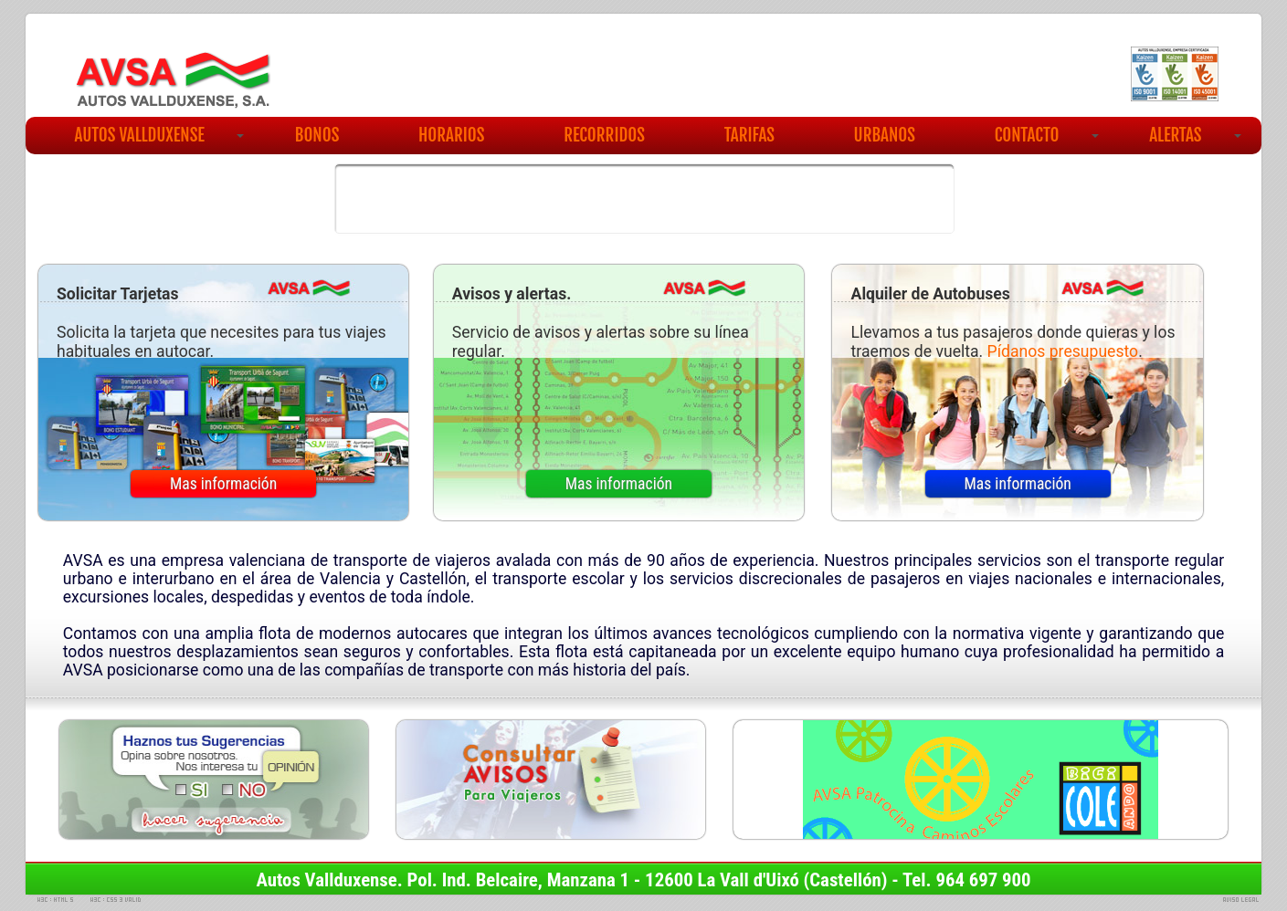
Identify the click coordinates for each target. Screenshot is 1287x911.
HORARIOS (451, 135)
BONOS (317, 135)
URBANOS (884, 135)
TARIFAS (749, 135)
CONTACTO (1047, 135)
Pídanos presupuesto (1063, 351)
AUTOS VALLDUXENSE (160, 135)
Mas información (223, 484)
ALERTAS (1195, 135)
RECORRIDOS (604, 135)
